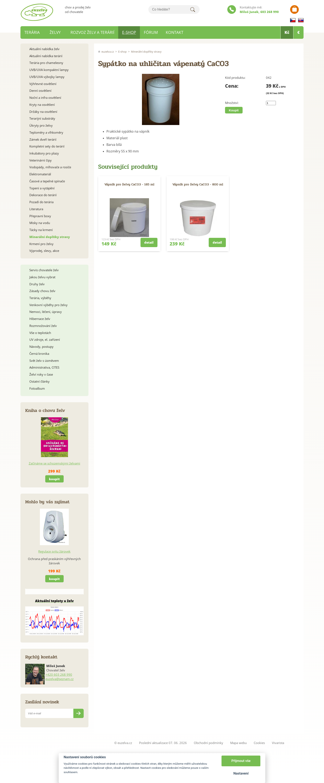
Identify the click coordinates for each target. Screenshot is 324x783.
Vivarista (278, 743)
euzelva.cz (107, 51)
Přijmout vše (241, 761)
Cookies (259, 743)
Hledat (192, 9)
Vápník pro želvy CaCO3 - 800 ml (197, 184)
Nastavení (240, 773)
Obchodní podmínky (208, 743)
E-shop (122, 51)
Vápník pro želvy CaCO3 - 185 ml (129, 184)
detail (149, 242)
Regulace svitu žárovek (54, 551)
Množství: (232, 103)
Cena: (231, 86)
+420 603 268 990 (58, 674)
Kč (287, 32)
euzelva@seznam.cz (59, 679)
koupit (54, 479)
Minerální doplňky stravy (146, 51)
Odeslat (78, 713)
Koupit (233, 110)
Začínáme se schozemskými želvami (54, 463)
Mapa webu (238, 743)
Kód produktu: (235, 77)
